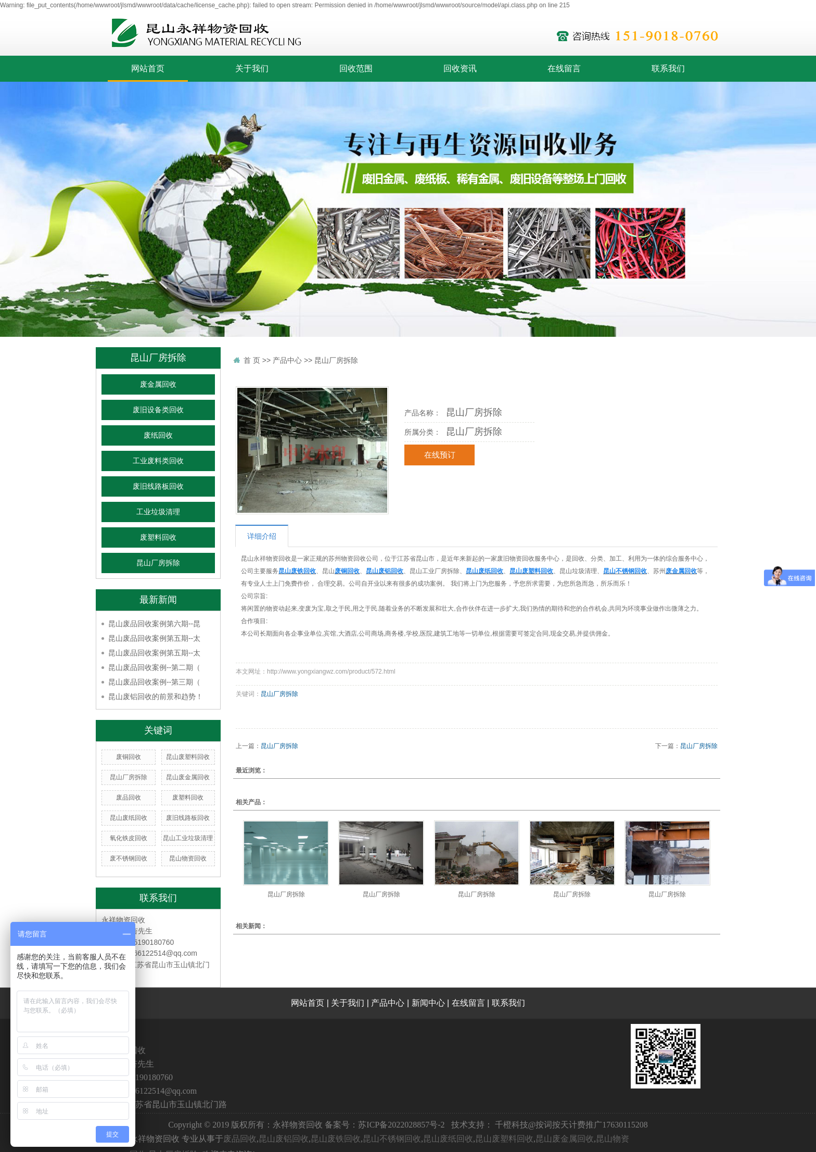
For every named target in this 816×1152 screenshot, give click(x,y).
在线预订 (439, 455)
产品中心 (287, 360)
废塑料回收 (158, 537)
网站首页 (147, 68)
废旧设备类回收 (158, 410)
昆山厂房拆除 (158, 563)
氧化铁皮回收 (128, 838)
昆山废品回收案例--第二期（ (154, 667)
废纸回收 (158, 435)
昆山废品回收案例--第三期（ (154, 682)
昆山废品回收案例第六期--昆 (154, 623)
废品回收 (128, 797)
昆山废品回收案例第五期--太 (154, 638)
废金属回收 (158, 384)
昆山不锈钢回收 (392, 1138)
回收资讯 (460, 68)
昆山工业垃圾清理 (188, 838)
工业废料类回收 (158, 461)
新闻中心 (428, 1002)
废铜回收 (128, 757)
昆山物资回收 (188, 858)
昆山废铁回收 (336, 1138)
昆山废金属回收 (188, 777)
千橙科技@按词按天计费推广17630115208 (571, 1124)
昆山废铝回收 (284, 1138)
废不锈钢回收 (128, 858)
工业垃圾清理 (158, 512)
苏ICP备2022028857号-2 (401, 1124)
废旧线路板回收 (158, 486)
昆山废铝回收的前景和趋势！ (155, 696)
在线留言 (564, 68)
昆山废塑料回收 (188, 757)
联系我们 (668, 68)
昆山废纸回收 (128, 817)
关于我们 (252, 68)
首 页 (252, 360)
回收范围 (356, 68)
